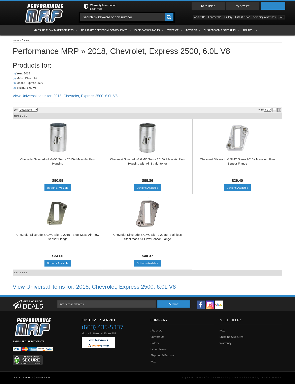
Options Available (57, 187)
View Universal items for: (65, 96)
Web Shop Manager (271, 377)
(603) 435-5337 (102, 327)
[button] (127, 17)
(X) (14, 73)
